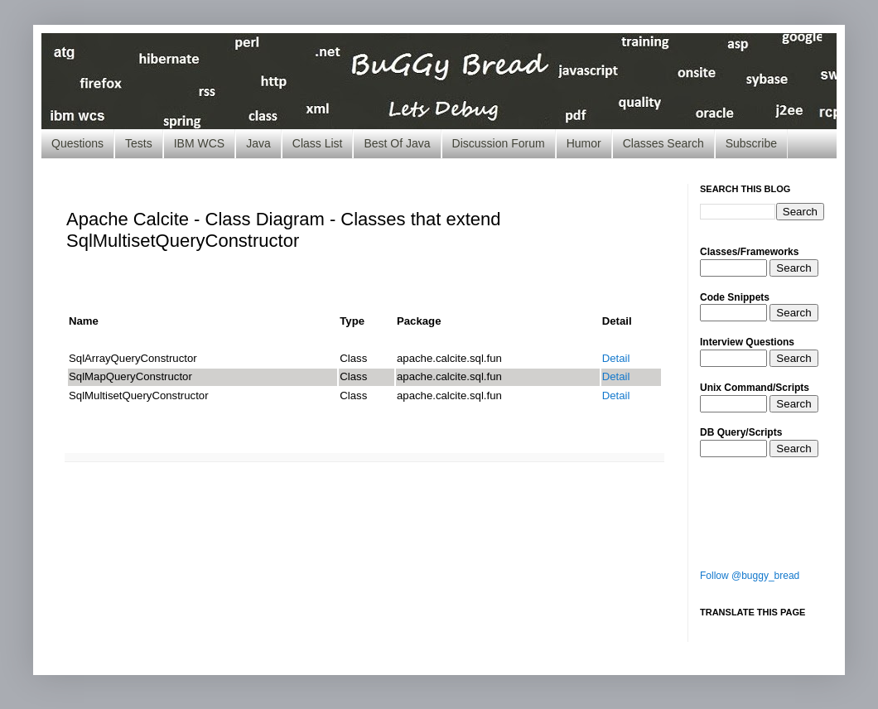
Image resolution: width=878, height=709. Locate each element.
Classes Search (663, 143)
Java (258, 143)
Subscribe (751, 143)
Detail (616, 358)
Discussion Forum (498, 143)
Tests (138, 143)
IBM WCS (199, 143)
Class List (317, 143)
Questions (77, 143)
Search (793, 268)
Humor (584, 143)
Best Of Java (397, 143)
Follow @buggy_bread (749, 575)
